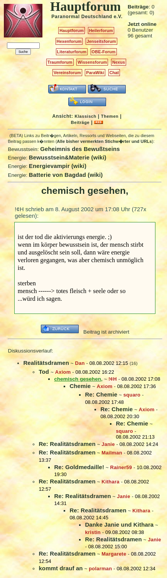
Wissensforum (92, 62)
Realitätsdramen (46, 362)
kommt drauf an (61, 568)
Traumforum (60, 62)
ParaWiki (95, 72)
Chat (114, 72)
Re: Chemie (101, 394)
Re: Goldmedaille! (79, 467)
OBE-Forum (104, 51)
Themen (109, 116)
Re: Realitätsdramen (67, 444)
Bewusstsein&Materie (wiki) (67, 157)
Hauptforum (71, 30)
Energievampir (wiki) (57, 166)
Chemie (80, 386)
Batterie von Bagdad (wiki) (66, 174)
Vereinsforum (67, 72)
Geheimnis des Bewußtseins (80, 149)
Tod (44, 371)
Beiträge (80, 122)
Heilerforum (101, 30)
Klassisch (85, 116)
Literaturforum (71, 51)
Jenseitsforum (101, 41)
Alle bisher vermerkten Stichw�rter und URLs (104, 141)
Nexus (118, 62)
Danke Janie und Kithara (119, 524)
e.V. (118, 16)
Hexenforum (69, 41)
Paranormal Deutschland (81, 16)
